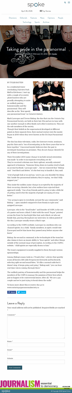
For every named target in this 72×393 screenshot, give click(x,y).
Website (10, 358)
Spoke (54, 54)
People (60, 17)
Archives (46, 22)
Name (10, 341)
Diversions (13, 17)
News (42, 17)
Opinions (51, 17)
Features (33, 17)
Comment (11, 315)
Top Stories (45, 11)
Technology (27, 22)
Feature (18, 54)
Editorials (23, 17)
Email (10, 350)
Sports (37, 22)
